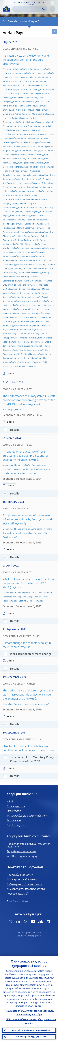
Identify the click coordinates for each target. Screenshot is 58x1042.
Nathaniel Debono (25, 138)
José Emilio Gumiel (32, 162)
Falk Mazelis (25, 309)
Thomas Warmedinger (28, 105)
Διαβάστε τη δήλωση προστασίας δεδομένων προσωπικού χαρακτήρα (31, 1012)
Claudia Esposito (26, 350)
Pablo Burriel (30, 89)
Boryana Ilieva (25, 289)
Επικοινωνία (14, 820)
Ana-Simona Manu (26, 191)
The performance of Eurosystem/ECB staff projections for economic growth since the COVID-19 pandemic (29, 400)
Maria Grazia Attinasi (12, 114)
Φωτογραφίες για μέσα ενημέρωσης (27, 815)
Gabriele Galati (27, 93)
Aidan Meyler (28, 313)
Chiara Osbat (8, 211)
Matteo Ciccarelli (12, 77)
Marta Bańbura (39, 114)
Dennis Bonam (29, 122)
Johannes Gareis (10, 158)
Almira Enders (36, 77)
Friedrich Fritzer (30, 150)
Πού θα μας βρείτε (17, 825)
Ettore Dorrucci (26, 142)
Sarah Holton (8, 81)
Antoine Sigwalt (27, 337)
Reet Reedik (21, 215)
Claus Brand (8, 89)
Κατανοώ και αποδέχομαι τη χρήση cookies (31, 1030)
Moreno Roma (24, 333)
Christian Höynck (37, 167)
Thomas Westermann (30, 232)
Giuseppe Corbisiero (29, 134)
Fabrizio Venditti (10, 85)
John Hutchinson (12, 171)
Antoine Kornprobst (31, 301)
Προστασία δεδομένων (20, 874)
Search (43, 9)
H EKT (10, 801)
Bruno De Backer (29, 264)
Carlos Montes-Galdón (34, 207)
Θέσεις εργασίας (16, 806)
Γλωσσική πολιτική (17, 893)
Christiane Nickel (10, 69)
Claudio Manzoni (25, 362)
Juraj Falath (8, 150)
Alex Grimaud (34, 158)
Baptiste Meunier (30, 199)
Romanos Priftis (27, 329)
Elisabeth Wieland (26, 342)
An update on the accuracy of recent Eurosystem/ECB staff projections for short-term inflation (25, 456)
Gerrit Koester (38, 73)
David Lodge (23, 97)
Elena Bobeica (34, 85)
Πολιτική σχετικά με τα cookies (24, 884)
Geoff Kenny (26, 179)
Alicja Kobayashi (25, 358)
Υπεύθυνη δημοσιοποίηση (22, 856)
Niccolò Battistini (12, 118)
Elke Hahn (22, 285)
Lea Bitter (24, 256)
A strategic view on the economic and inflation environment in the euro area (26, 60)
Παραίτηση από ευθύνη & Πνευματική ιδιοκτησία (28, 845)
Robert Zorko (23, 240)
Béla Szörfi (29, 223)
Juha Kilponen (34, 69)
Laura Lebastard (24, 183)
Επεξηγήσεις (14, 810)
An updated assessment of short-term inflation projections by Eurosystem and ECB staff (27, 519)
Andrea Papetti (28, 321)
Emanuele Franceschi (28, 272)
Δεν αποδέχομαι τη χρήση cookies (31, 1036)
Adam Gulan (8, 162)
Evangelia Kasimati (31, 175)
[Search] (27, 9)
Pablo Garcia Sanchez (30, 154)
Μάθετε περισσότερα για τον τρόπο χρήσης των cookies (31, 1021)
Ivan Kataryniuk (24, 297)
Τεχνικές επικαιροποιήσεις (22, 851)
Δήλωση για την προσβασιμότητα (26, 888)
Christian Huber (28, 354)
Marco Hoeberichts (11, 167)
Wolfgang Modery (10, 203)
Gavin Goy (28, 280)
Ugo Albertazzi (33, 110)
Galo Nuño (24, 317)
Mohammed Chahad (29, 260)
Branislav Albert (10, 110)
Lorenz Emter (37, 146)
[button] (52, 3)
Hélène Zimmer (24, 236)
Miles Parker (25, 325)
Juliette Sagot (8, 223)
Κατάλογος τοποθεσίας (18, 901)
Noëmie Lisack (26, 305)
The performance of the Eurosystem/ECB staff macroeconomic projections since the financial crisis (28, 694)
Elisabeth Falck (30, 268)
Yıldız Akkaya (25, 244)
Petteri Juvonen (24, 293)
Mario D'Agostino (25, 346)
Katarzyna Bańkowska (30, 248)
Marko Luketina (26, 187)
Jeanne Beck (23, 252)
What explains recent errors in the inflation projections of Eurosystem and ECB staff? (29, 583)
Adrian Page (30, 211)
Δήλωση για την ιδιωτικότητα (23, 879)
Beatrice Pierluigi (27, 101)
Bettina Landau (31, 81)
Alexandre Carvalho (27, 126)
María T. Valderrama (26, 228)
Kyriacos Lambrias (32, 704)
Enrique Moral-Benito (12, 73)
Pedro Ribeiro (33, 219)
